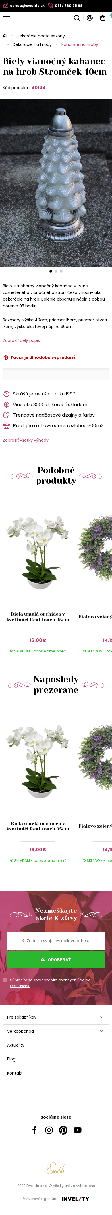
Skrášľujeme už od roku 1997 (39, 394)
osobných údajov (74, 980)
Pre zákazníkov (21, 1017)
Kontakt (15, 1073)
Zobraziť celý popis (21, 340)
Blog (11, 1059)
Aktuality (15, 1045)
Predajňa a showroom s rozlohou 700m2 (53, 426)
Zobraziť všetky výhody (26, 440)
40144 (39, 88)
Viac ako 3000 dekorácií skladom (45, 404)
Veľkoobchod (20, 1031)
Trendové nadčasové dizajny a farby (49, 415)
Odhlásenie (20, 985)
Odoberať (56, 959)
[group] (39, 578)
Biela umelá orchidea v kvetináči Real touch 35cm (37, 616)
